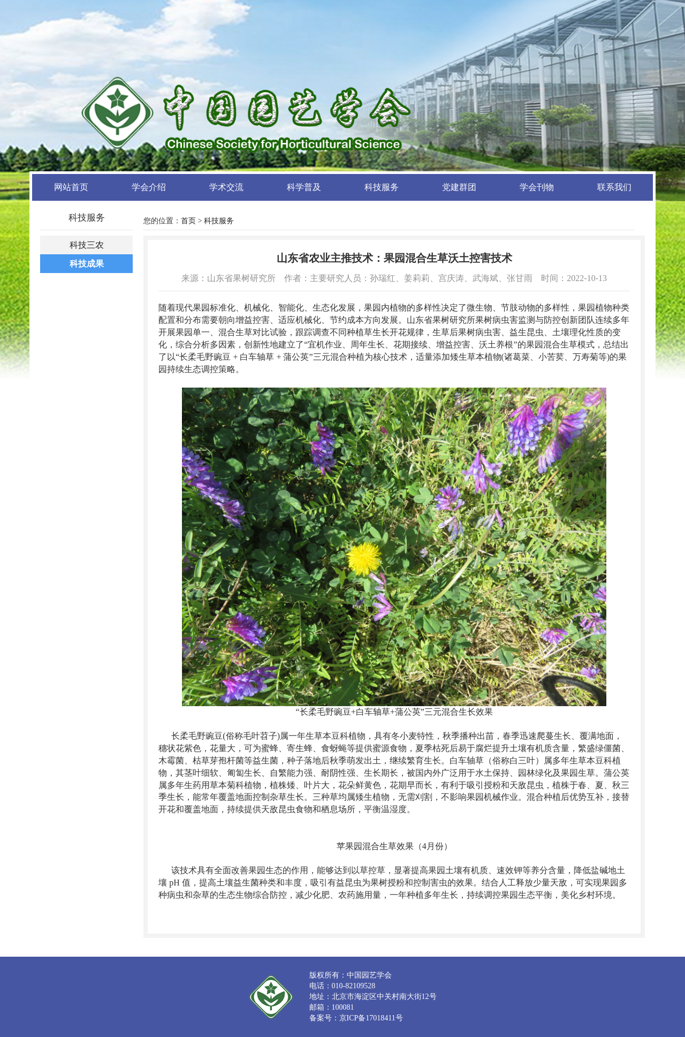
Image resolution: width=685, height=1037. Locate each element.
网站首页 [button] (71, 187)
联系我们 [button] (614, 187)
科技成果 (87, 263)
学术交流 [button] (226, 187)
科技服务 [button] (381, 187)
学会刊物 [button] (537, 187)
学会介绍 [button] (149, 187)
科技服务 (219, 221)
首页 (188, 221)
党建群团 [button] (459, 187)
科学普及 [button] (304, 187)
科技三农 (87, 244)
